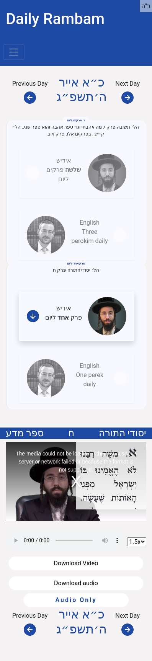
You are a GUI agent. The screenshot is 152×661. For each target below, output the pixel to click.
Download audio (76, 583)
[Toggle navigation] (14, 52)
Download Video (76, 563)
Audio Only (75, 600)
